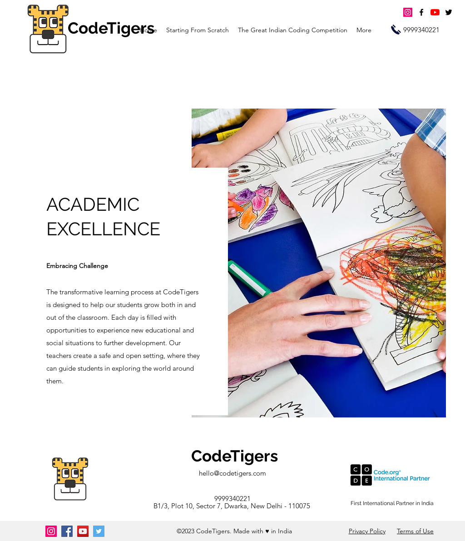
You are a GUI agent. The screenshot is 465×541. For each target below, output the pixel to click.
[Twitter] (98, 531)
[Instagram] (407, 12)
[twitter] (448, 12)
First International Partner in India (392, 503)
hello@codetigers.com (232, 473)
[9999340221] (421, 30)
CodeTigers (234, 456)
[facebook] (421, 12)
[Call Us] (396, 29)
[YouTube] (435, 12)
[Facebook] (67, 531)
